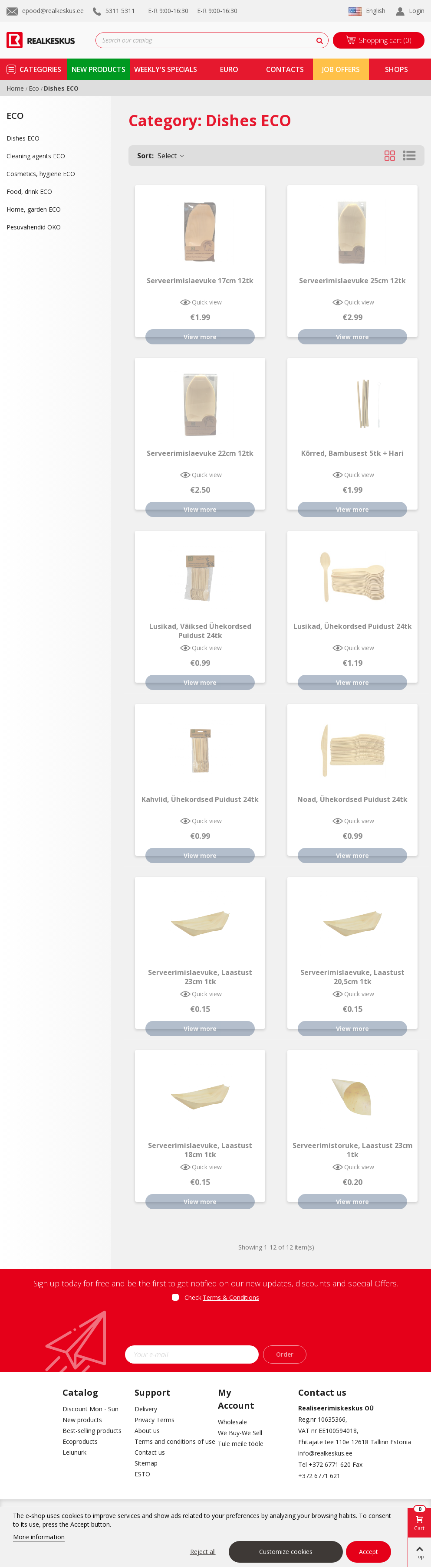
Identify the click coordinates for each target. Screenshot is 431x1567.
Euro (229, 69)
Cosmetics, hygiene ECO (41, 174)
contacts (285, 69)
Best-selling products (92, 1430)
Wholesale (232, 1422)
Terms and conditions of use (170, 1441)
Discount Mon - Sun (90, 1409)
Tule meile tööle (240, 1443)
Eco (15, 115)
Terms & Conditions (231, 1297)
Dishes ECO (23, 138)
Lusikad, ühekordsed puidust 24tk (352, 626)
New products (82, 1420)
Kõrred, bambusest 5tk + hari (352, 453)
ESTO (142, 1474)
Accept (368, 1551)
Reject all (203, 1551)
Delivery (146, 1409)
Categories (40, 69)
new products (98, 69)
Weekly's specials (165, 69)
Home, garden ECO (34, 209)
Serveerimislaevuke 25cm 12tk (352, 280)
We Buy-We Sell (240, 1433)
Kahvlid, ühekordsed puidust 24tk (200, 799)
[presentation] (216, 1326)
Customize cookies (286, 1551)
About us (147, 1430)
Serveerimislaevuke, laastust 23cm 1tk (200, 977)
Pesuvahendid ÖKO (34, 227)
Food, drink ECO (29, 191)
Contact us (150, 1452)
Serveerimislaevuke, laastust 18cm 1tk (200, 1150)
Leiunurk (74, 1452)
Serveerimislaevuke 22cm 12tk (200, 453)
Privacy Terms (154, 1420)
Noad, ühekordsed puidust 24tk (352, 799)
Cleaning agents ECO (36, 156)
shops (396, 69)
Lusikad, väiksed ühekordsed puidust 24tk (200, 631)
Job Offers (341, 69)
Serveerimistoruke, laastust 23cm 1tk (353, 1150)
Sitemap (146, 1463)
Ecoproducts (80, 1441)
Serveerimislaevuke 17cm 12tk (200, 280)
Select (161, 155)
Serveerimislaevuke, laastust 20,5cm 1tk (352, 977)
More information (39, 1536)
